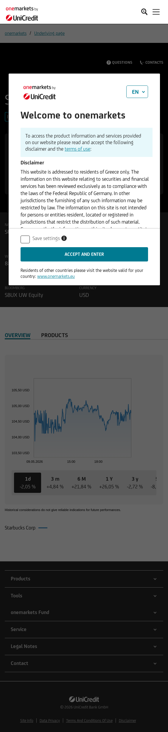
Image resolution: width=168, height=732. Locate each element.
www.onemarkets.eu (56, 276)
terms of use (77, 149)
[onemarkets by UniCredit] (24, 12)
